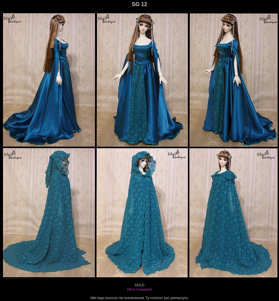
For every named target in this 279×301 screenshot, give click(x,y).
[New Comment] (139, 289)
